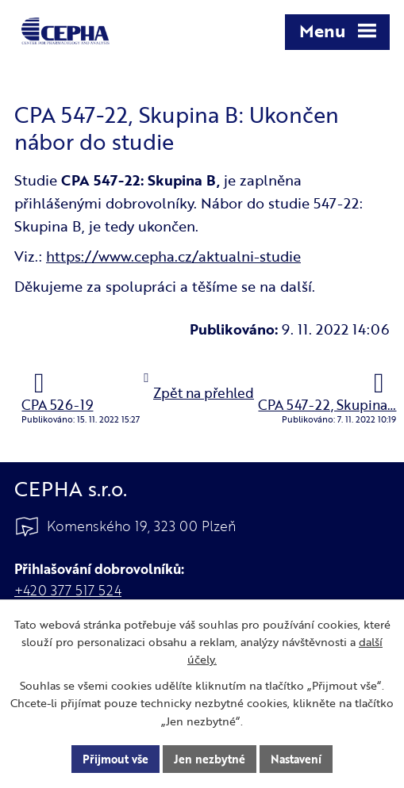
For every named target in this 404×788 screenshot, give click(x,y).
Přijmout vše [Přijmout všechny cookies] (115, 759)
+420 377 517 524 (67, 590)
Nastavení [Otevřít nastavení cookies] (296, 759)
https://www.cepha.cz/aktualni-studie (173, 256)
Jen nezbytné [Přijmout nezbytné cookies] (209, 759)
